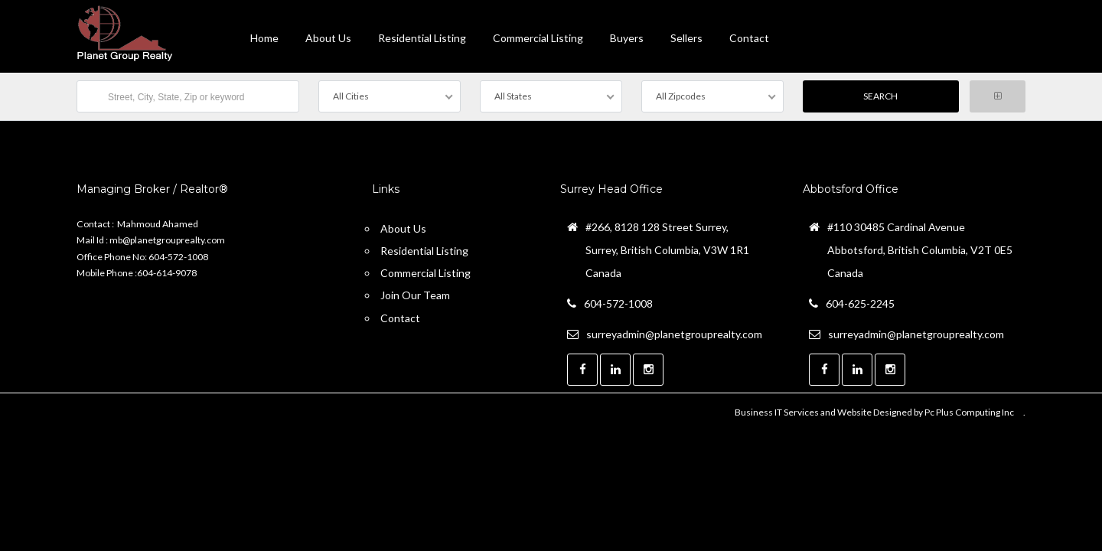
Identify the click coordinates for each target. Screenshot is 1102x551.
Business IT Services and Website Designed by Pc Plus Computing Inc (874, 412)
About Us (328, 37)
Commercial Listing (538, 37)
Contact (400, 317)
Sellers (686, 37)
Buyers (627, 37)
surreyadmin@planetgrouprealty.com (674, 334)
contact (749, 37)
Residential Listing (422, 37)
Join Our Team (415, 295)
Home (264, 37)
